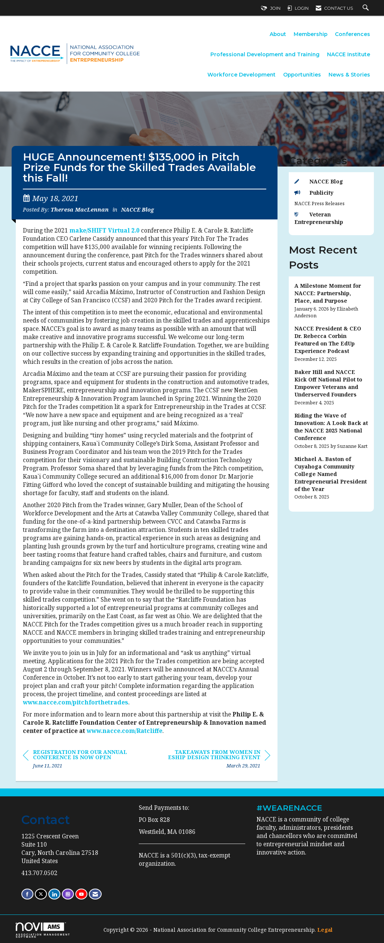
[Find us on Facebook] (27, 894)
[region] (214, 760)
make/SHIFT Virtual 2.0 (104, 230)
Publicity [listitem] (313, 192)
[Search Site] (366, 8)
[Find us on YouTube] (81, 894)
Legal (325, 929)
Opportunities (302, 75)
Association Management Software (43, 930)
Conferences (352, 34)
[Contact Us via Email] (95, 894)
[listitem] (331, 300)
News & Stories (349, 75)
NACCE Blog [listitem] (318, 181)
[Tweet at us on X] (41, 894)
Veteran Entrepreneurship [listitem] (318, 218)
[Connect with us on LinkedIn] (54, 894)
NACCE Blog (137, 209)
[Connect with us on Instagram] (68, 894)
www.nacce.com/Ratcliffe (124, 731)
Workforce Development (241, 75)
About (278, 34)
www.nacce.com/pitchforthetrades (75, 702)
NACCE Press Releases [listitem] (319, 203)
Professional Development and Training (265, 54)
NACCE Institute (348, 54)
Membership (310, 34)
